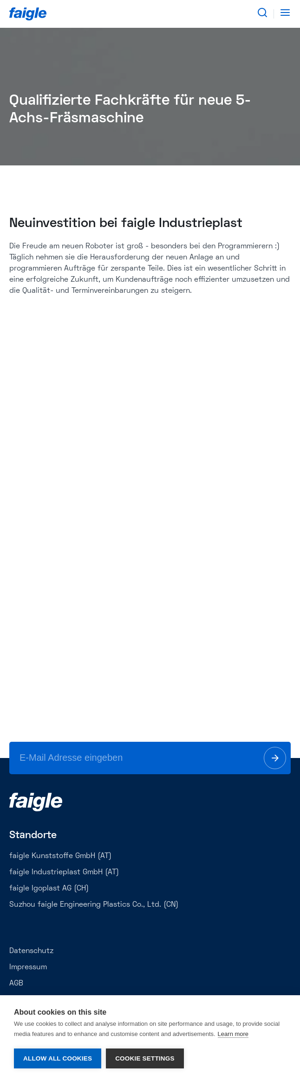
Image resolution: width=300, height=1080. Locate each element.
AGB (16, 983)
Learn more (233, 1033)
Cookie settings (145, 1058)
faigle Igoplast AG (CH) (49, 888)
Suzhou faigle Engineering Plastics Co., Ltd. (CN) (93, 905)
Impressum (28, 967)
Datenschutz (31, 951)
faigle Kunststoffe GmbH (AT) (60, 856)
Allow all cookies (57, 1058)
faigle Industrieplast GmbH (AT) (64, 872)
